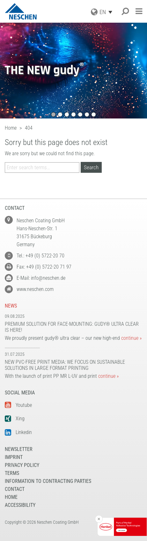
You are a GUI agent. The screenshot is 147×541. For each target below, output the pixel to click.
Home (11, 497)
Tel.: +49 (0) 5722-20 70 (40, 256)
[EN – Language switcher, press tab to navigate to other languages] (107, 12)
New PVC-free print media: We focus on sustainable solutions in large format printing (65, 365)
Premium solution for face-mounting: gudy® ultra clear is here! (72, 327)
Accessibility (20, 505)
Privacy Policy (22, 465)
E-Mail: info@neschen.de (41, 278)
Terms (12, 473)
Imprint (14, 457)
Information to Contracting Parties (48, 481)
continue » (131, 338)
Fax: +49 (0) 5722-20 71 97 (44, 267)
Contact (15, 489)
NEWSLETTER (19, 449)
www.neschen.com (35, 289)
